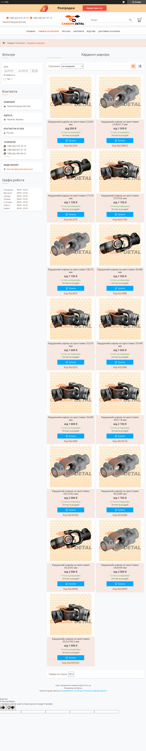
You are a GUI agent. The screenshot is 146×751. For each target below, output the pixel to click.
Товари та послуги (48, 31)
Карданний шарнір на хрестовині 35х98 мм (120, 344)
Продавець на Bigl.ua (73, 688)
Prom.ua (87, 685)
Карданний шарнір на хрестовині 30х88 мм (120, 270)
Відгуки (91, 31)
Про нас (66, 31)
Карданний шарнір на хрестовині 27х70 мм (70, 197)
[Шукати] (130, 20)
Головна (30, 31)
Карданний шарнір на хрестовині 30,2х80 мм (120, 492)
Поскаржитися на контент (72, 691)
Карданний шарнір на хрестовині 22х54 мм (70, 123)
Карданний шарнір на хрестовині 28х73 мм (70, 270)
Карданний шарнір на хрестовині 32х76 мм (70, 344)
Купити (72, 140)
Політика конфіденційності (95, 691)
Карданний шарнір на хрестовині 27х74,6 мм (120, 197)
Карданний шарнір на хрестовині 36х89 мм (70, 418)
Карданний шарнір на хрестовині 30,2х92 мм (71, 566)
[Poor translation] (11, 707)
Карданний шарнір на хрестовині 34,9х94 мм (120, 566)
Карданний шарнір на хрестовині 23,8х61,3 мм (120, 123)
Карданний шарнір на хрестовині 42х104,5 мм (71, 492)
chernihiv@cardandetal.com (20, 169)
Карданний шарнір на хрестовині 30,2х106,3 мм (71, 640)
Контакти (79, 31)
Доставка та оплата (109, 31)
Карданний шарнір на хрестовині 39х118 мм (120, 418)
